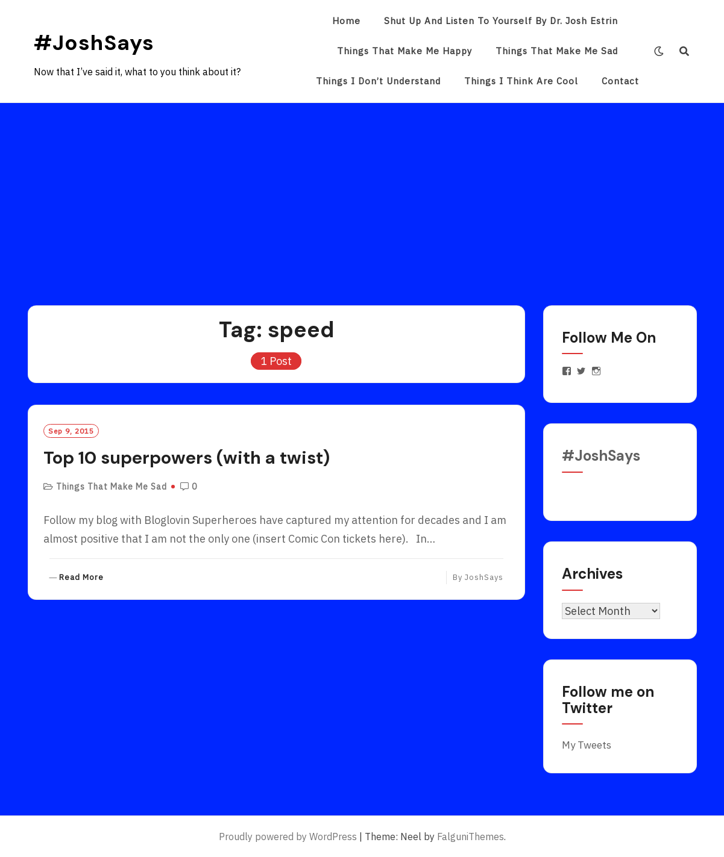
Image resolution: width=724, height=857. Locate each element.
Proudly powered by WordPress (288, 837)
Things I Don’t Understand (378, 81)
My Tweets (586, 745)
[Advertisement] (362, 193)
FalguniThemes (470, 837)
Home (346, 20)
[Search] (684, 51)
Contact (620, 81)
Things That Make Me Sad (557, 51)
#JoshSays (94, 43)
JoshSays (484, 577)
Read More (81, 578)
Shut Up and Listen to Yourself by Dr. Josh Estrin (501, 20)
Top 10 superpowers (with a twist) (186, 457)
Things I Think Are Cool (521, 81)
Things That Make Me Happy (404, 51)
